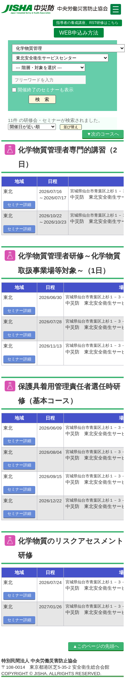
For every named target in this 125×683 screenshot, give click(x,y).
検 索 (42, 99)
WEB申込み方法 (78, 33)
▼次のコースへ (103, 134)
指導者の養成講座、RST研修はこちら (87, 23)
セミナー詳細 (19, 204)
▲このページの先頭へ (96, 646)
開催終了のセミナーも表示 (45, 89)
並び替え (70, 127)
